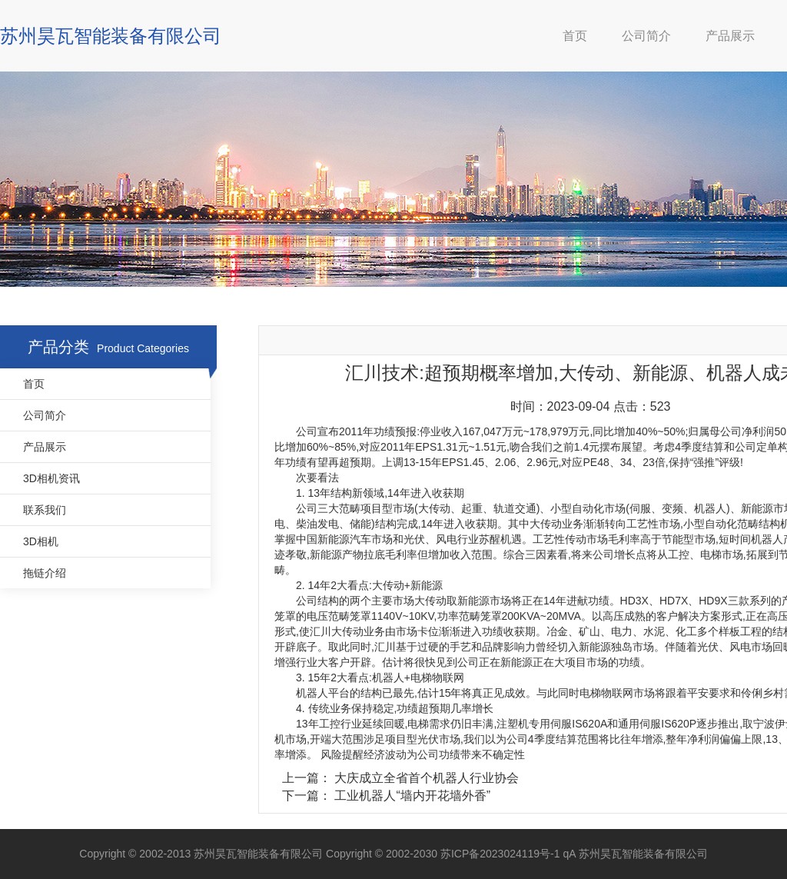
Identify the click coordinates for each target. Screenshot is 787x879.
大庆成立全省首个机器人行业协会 (426, 777)
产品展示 (730, 35)
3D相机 (40, 541)
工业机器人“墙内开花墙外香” (412, 795)
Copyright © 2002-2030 (383, 853)
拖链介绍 (44, 573)
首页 (575, 35)
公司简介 (646, 35)
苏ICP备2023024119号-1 (501, 853)
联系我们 (44, 510)
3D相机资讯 (51, 478)
